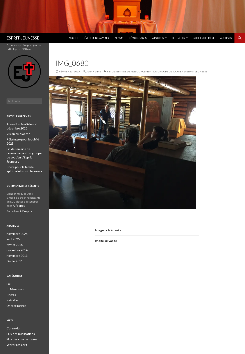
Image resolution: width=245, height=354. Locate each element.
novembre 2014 (16, 238)
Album (119, 37)
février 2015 (14, 233)
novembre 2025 (16, 223)
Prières (11, 282)
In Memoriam (15, 277)
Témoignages (138, 37)
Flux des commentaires (20, 325)
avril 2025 (12, 228)
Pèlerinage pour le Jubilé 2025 (24, 138)
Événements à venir (96, 37)
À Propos (158, 37)
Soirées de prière (204, 37)
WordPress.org (16, 330)
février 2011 (14, 249)
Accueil (74, 37)
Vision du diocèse (17, 133)
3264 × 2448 (93, 71)
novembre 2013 (16, 244)
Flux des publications (19, 320)
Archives (226, 37)
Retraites (178, 37)
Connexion (13, 315)
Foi (8, 271)
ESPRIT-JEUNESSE (23, 38)
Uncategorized (15, 292)
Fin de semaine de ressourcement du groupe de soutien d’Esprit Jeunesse (157, 71)
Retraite (11, 287)
